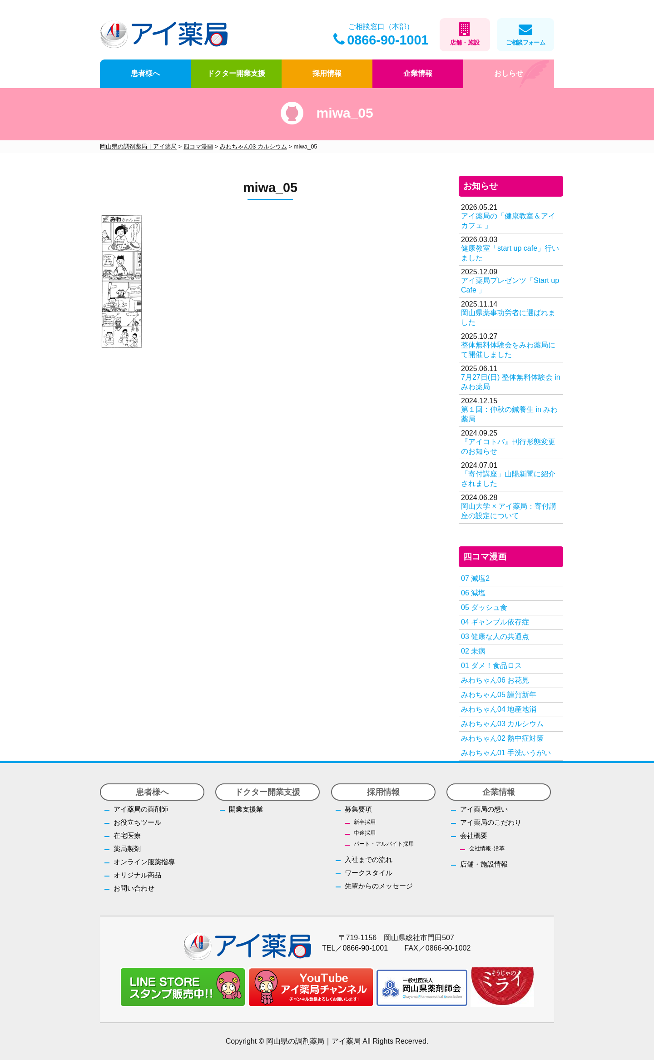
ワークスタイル (368, 873)
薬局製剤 (127, 848)
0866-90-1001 (380, 40)
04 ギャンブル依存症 (495, 622)
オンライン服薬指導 (144, 862)
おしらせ (508, 73)
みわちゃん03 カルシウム (502, 724)
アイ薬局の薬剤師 (141, 809)
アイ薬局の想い (484, 809)
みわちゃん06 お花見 (495, 680)
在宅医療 (127, 835)
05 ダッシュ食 (484, 607)
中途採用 (365, 833)
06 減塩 (473, 593)
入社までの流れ (368, 859)
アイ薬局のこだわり (490, 822)
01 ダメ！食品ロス (491, 665)
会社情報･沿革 (487, 848)
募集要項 (358, 809)
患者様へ (145, 73)
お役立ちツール (137, 822)
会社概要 (473, 835)
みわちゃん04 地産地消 (498, 709)
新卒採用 (365, 822)
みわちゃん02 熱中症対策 (502, 738)
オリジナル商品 (137, 875)
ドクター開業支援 (236, 73)
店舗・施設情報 (484, 864)
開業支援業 (246, 809)
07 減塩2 (475, 578)
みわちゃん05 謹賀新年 (498, 694)
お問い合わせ (134, 888)
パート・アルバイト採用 (384, 844)
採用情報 (327, 73)
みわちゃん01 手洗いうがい (506, 753)
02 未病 (473, 651)
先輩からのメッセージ (379, 886)
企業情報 (417, 73)
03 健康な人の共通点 (495, 636)
